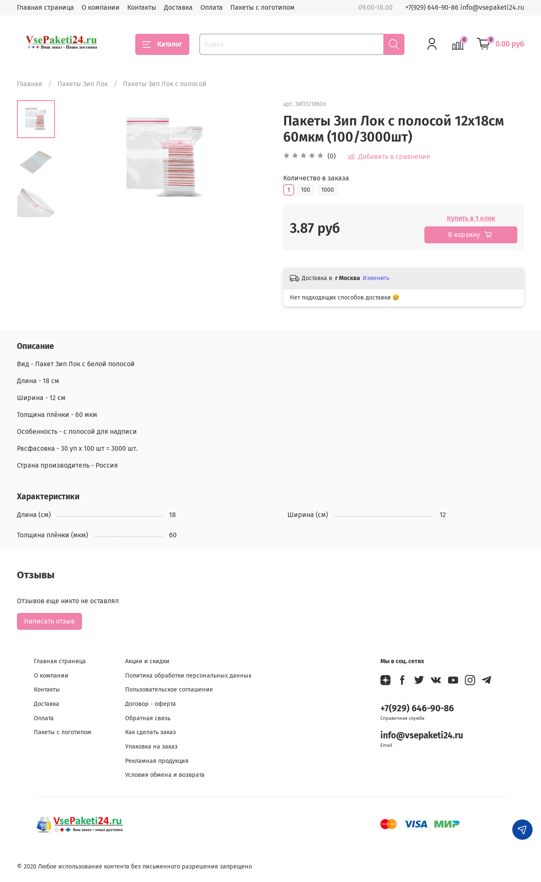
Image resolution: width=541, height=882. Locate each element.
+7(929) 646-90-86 (417, 708)
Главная (29, 84)
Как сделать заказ (150, 732)
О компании (101, 7)
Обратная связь (147, 718)
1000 (327, 189)
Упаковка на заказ (151, 746)
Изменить (376, 278)
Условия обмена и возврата (165, 775)
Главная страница (45, 7)
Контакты (141, 7)
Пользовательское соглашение (169, 689)
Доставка (178, 7)
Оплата (211, 7)
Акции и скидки (147, 661)
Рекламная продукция (157, 761)
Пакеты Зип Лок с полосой (165, 84)
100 (305, 189)
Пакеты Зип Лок (82, 84)
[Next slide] (36, 206)
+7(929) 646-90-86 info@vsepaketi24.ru (464, 7)
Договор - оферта (150, 704)
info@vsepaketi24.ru (421, 735)
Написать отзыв (49, 621)
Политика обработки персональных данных (188, 675)
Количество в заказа (316, 178)
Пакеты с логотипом (262, 7)
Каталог (162, 44)
